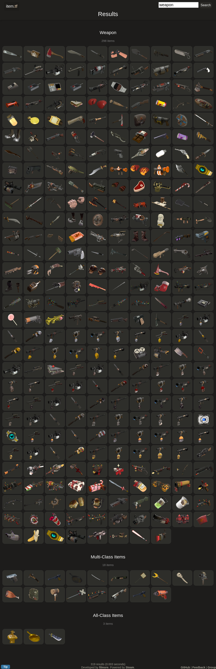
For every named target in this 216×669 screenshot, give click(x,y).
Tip (5, 666)
